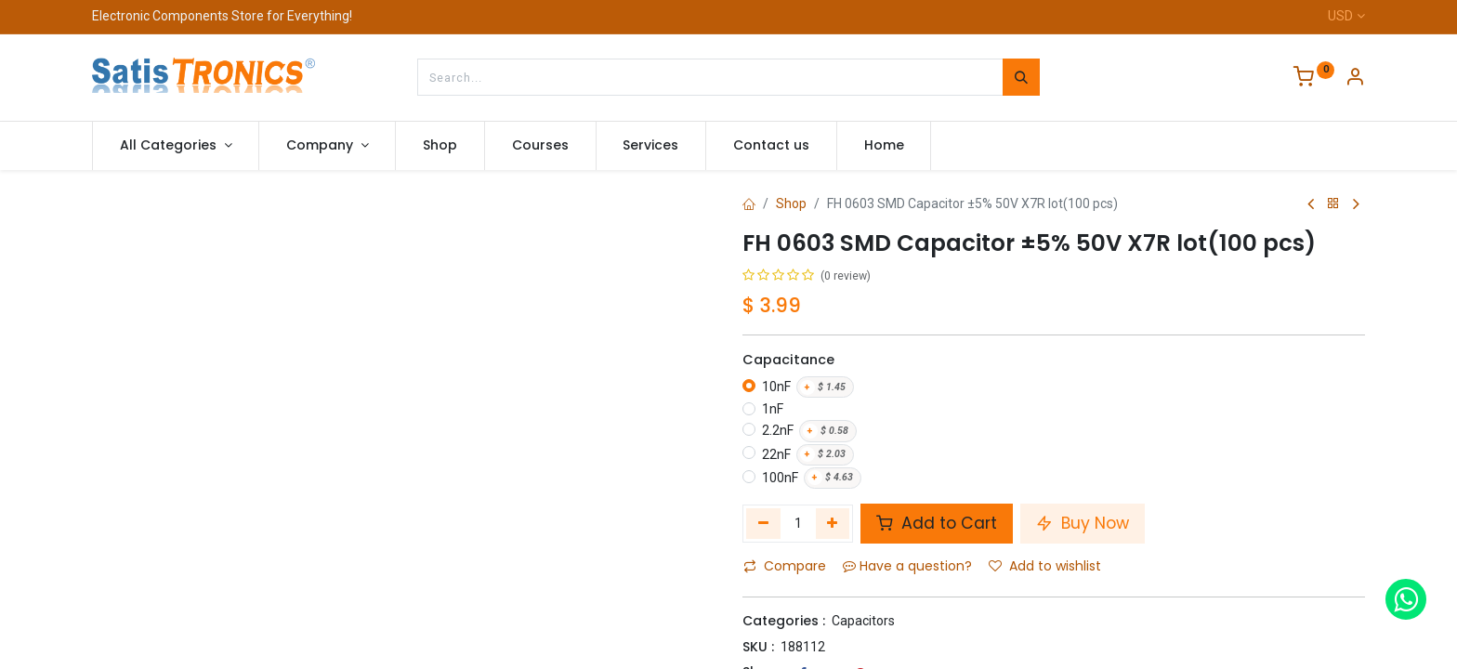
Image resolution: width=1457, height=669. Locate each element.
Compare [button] (784, 566)
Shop (791, 203)
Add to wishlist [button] (1045, 566)
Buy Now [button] (1082, 523)
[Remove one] (763, 523)
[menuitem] (440, 146)
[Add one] (833, 523)
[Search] (1021, 77)
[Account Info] (1355, 79)
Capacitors (863, 620)
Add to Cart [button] (936, 523)
